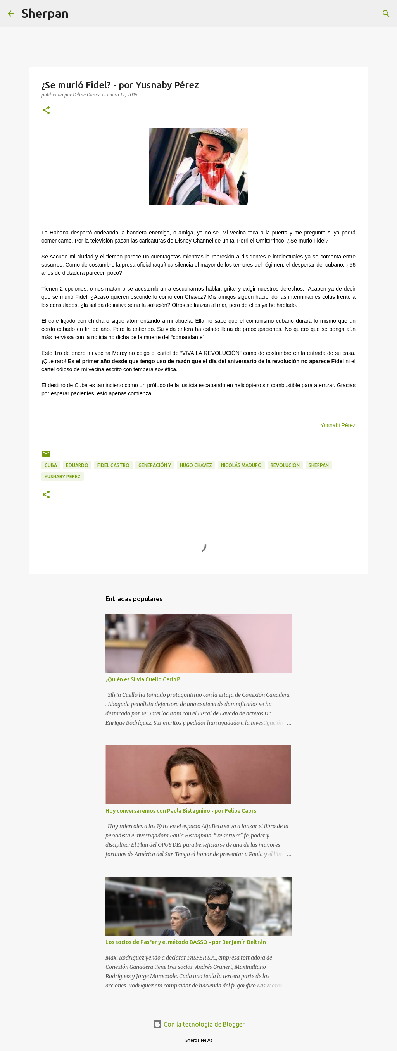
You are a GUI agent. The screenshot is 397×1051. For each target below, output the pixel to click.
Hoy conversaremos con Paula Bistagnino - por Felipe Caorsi (181, 811)
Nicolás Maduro (241, 465)
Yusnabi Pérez (338, 425)
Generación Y (154, 465)
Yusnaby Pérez (63, 476)
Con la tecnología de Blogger (199, 1024)
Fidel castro (113, 465)
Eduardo (77, 465)
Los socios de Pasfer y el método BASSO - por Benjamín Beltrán (185, 942)
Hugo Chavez (196, 465)
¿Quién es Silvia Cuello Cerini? (142, 679)
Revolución (285, 465)
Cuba (51, 465)
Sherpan (45, 13)
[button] (46, 110)
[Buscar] (79, 13)
